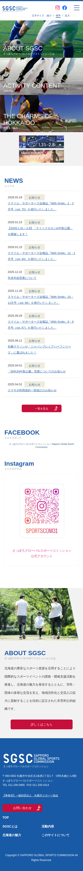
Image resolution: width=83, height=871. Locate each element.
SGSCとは (9, 826)
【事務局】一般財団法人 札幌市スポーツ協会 (30, 795)
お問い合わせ (22, 808)
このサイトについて (55, 835)
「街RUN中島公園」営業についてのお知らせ (37, 371)
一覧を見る (41, 408)
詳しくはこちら (41, 724)
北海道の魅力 (11, 835)
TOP (5, 817)
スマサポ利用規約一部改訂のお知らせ (32, 390)
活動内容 (48, 826)
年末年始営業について (22, 278)
